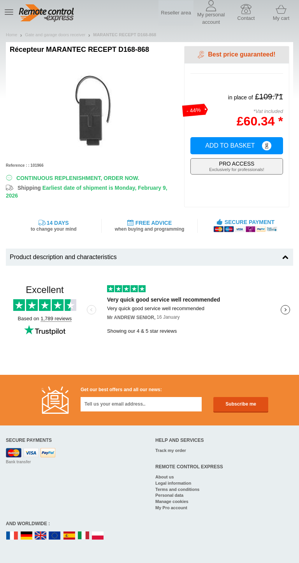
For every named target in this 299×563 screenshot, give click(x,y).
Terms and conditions (177, 489)
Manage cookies (171, 501)
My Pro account (171, 507)
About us (164, 477)
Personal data (169, 495)
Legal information (173, 483)
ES (69, 536)
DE (26, 536)
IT (83, 536)
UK (41, 536)
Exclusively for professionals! (237, 166)
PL (98, 536)
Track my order (170, 450)
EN (55, 536)
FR (12, 536)
